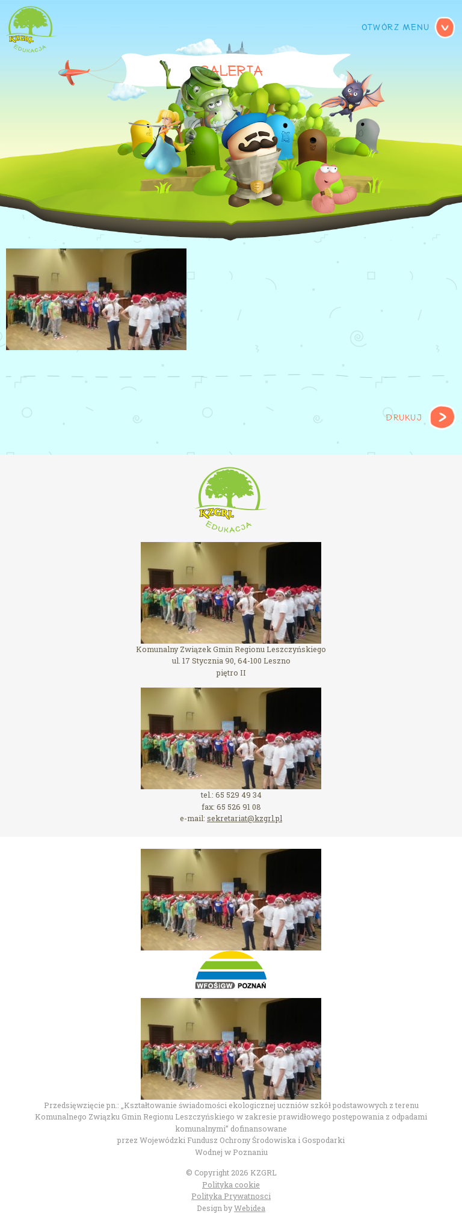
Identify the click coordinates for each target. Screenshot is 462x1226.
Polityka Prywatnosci (231, 1196)
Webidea (249, 1208)
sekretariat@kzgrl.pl (244, 818)
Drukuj (404, 418)
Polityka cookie (231, 1184)
